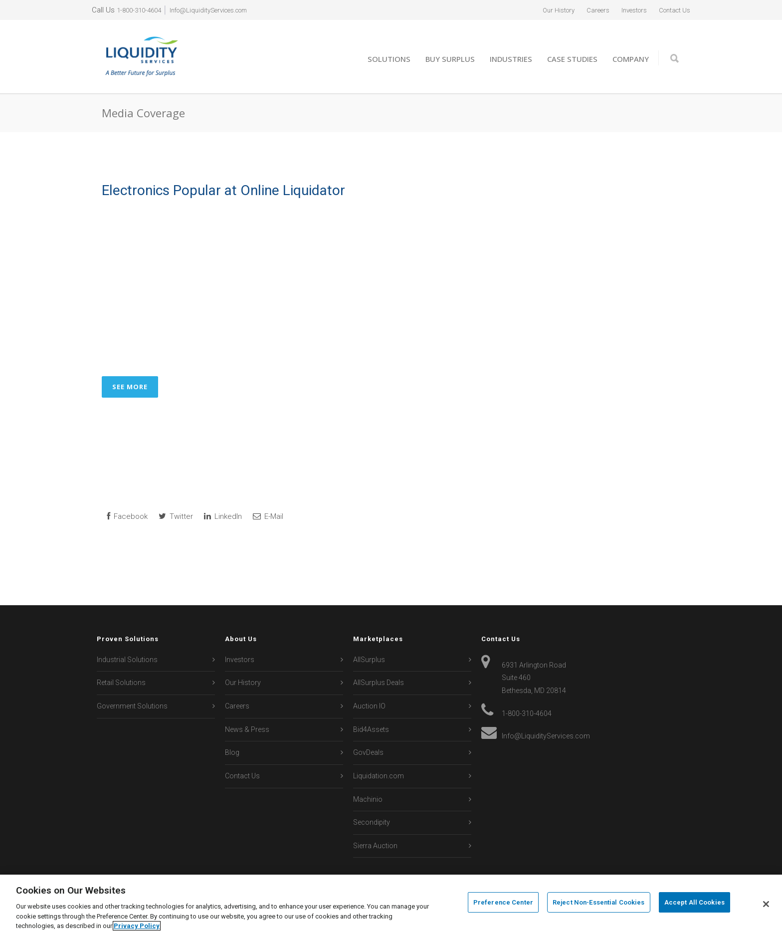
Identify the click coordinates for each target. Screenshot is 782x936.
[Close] (766, 904)
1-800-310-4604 (142, 9)
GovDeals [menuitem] (368, 752)
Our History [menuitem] (540, 9)
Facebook (127, 516)
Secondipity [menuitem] (371, 822)
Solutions (389, 59)
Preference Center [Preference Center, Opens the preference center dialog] (503, 904)
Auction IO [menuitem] (369, 706)
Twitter (176, 516)
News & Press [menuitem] (247, 729)
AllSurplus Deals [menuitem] (378, 683)
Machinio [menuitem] (368, 799)
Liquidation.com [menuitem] (378, 776)
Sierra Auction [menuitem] (375, 846)
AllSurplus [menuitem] (369, 660)
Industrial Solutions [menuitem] (127, 660)
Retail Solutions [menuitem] (121, 683)
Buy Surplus (450, 59)
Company (630, 59)
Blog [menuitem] (232, 752)
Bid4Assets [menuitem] (371, 729)
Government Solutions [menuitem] (132, 706)
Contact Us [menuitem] (671, 9)
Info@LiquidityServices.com (222, 9)
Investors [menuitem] (624, 9)
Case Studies (572, 59)
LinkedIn (223, 516)
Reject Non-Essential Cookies (599, 904)
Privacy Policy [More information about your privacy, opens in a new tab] (137, 926)
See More (130, 386)
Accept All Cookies (694, 904)
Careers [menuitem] (584, 9)
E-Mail (268, 516)
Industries (511, 59)
